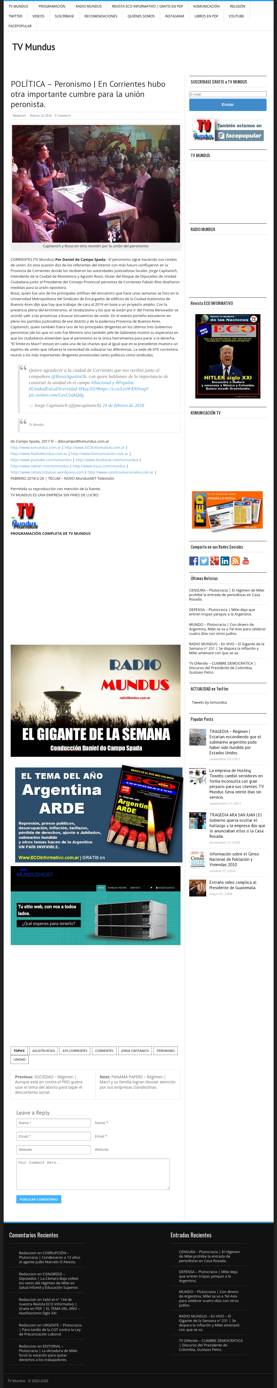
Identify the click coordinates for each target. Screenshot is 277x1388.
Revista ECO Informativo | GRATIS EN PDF (147, 6)
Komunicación (206, 6)
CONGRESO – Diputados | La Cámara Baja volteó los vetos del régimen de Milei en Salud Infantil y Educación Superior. (49, 1280)
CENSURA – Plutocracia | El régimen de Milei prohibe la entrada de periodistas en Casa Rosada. (226, 595)
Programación (52, 6)
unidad (20, 1059)
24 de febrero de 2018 (123, 405)
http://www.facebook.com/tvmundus (107, 459)
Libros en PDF (207, 16)
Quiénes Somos (141, 16)
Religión (237, 6)
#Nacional (101, 382)
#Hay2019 (88, 388)
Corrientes (104, 1051)
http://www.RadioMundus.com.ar (39, 453)
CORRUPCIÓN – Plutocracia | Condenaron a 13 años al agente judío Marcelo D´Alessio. (49, 1257)
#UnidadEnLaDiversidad (53, 388)
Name (100, 1122)
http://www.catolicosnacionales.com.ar (121, 472)
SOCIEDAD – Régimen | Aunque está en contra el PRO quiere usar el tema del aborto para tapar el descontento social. (49, 1084)
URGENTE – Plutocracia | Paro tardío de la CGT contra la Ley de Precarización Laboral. (50, 1330)
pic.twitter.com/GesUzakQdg (56, 395)
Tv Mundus (36, 425)
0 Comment (63, 115)
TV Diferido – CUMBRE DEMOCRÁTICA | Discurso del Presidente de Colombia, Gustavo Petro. (222, 668)
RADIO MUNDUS (89, 6)
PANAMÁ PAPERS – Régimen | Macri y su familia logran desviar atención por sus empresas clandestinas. (138, 1082)
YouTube (236, 16)
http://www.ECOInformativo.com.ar (95, 447)
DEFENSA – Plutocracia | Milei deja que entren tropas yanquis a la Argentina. (222, 612)
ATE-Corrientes (75, 1051)
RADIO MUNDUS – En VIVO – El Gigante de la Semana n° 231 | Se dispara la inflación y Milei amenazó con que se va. (226, 648)
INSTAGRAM (174, 16)
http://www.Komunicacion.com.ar (99, 453)
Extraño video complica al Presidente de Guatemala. (233, 885)
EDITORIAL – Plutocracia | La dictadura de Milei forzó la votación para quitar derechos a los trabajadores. (48, 1353)
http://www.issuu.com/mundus (99, 465)
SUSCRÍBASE (64, 16)
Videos (38, 16)
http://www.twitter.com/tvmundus (40, 465)
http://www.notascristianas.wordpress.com (47, 472)
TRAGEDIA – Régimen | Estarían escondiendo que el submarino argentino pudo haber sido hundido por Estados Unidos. (235, 742)
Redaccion (19, 115)
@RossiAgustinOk (68, 376)
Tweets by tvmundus (209, 702)
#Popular (124, 382)
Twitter (15, 16)
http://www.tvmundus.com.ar (36, 447)
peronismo (166, 1051)
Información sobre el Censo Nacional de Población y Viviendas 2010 (234, 859)
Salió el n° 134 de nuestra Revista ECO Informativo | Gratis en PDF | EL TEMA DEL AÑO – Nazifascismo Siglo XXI (49, 1306)
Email (99, 1136)
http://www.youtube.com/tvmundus (41, 459)
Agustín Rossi (43, 1051)
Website (102, 1149)
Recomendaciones (100, 16)
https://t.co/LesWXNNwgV (123, 388)
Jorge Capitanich (135, 1051)
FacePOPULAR (20, 26)
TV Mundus (18, 6)
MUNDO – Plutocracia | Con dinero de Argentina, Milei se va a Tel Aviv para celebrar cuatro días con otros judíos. (227, 629)
